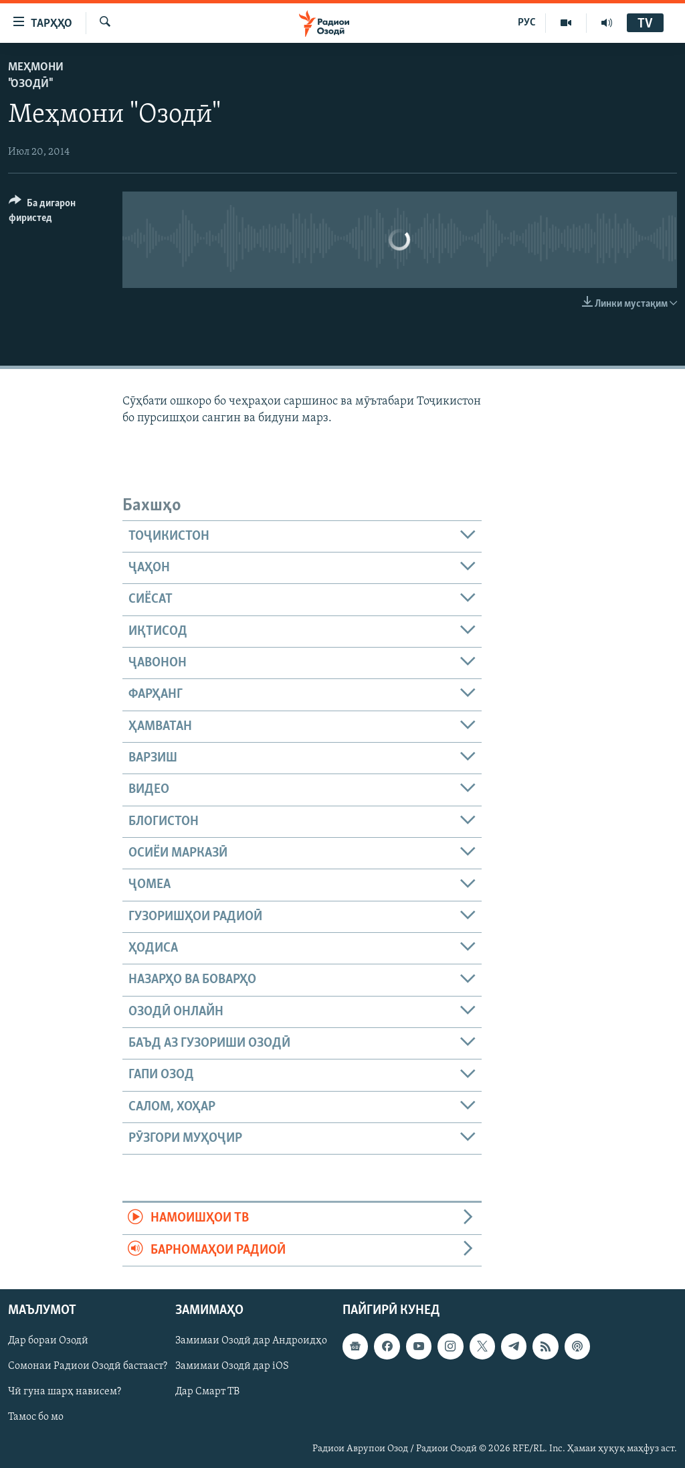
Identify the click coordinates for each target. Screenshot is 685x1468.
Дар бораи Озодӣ (48, 1340)
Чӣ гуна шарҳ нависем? (64, 1392)
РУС (527, 22)
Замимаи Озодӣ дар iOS (232, 1366)
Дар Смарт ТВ (207, 1392)
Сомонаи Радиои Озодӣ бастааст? (87, 1366)
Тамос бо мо (36, 1417)
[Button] (57, 213)
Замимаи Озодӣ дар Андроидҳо (251, 1340)
